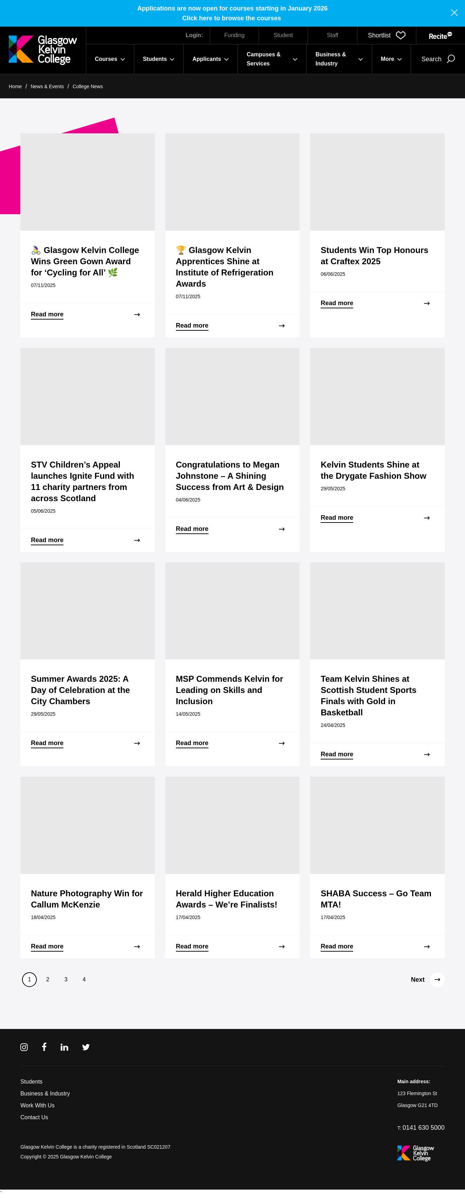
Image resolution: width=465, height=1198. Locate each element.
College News (88, 86)
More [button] (391, 59)
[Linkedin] (64, 1047)
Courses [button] (110, 59)
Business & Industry (45, 1094)
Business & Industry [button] (339, 58)
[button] (386, 35)
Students (31, 1082)
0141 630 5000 (424, 1127)
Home (15, 86)
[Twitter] (86, 1047)
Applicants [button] (210, 59)
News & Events (47, 86)
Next (428, 979)
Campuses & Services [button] (272, 58)
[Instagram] (24, 1047)
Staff (333, 35)
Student (283, 35)
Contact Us (34, 1117)
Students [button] (159, 59)
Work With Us (37, 1105)
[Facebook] (44, 1047)
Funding (234, 35)
